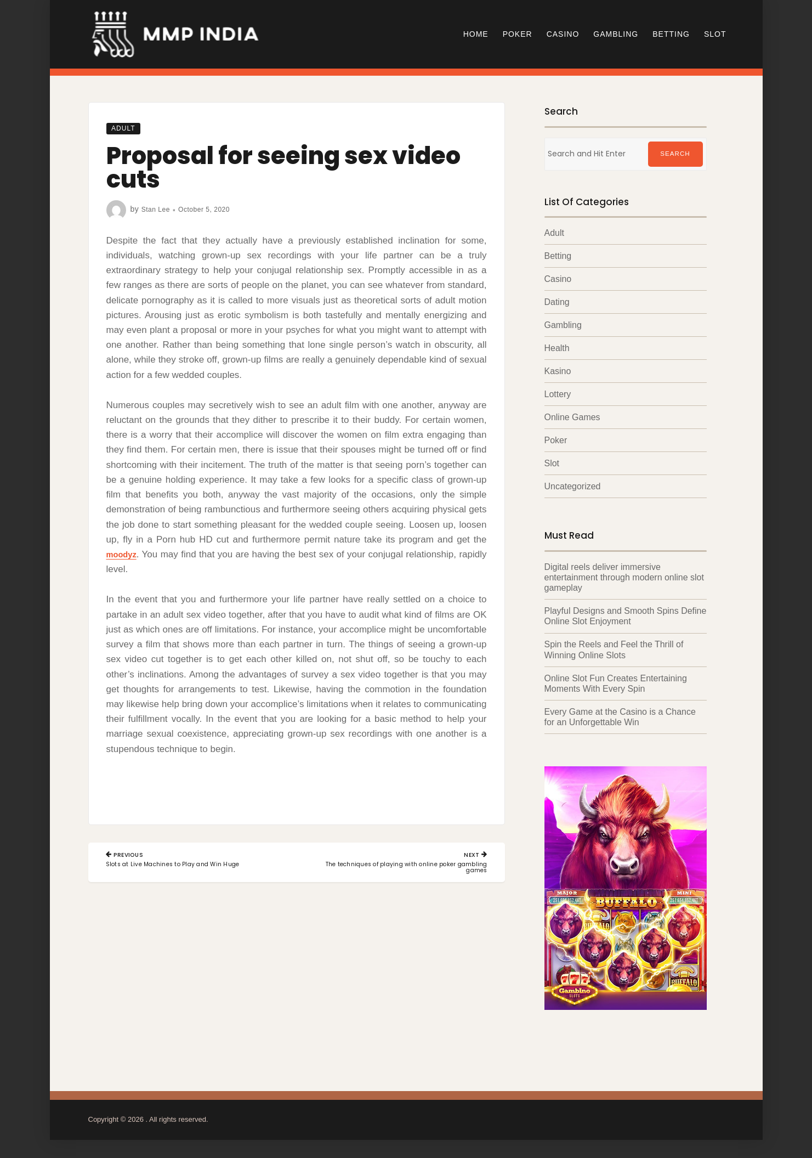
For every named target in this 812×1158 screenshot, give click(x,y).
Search (675, 154)
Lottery (557, 395)
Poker (517, 34)
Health (557, 348)
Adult (126, 127)
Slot (715, 34)
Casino (563, 34)
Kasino (557, 372)
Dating (557, 302)
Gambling (615, 34)
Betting (671, 34)
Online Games (572, 418)
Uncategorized (572, 487)
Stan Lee (157, 209)
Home (476, 34)
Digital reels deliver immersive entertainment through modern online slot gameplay (624, 578)
